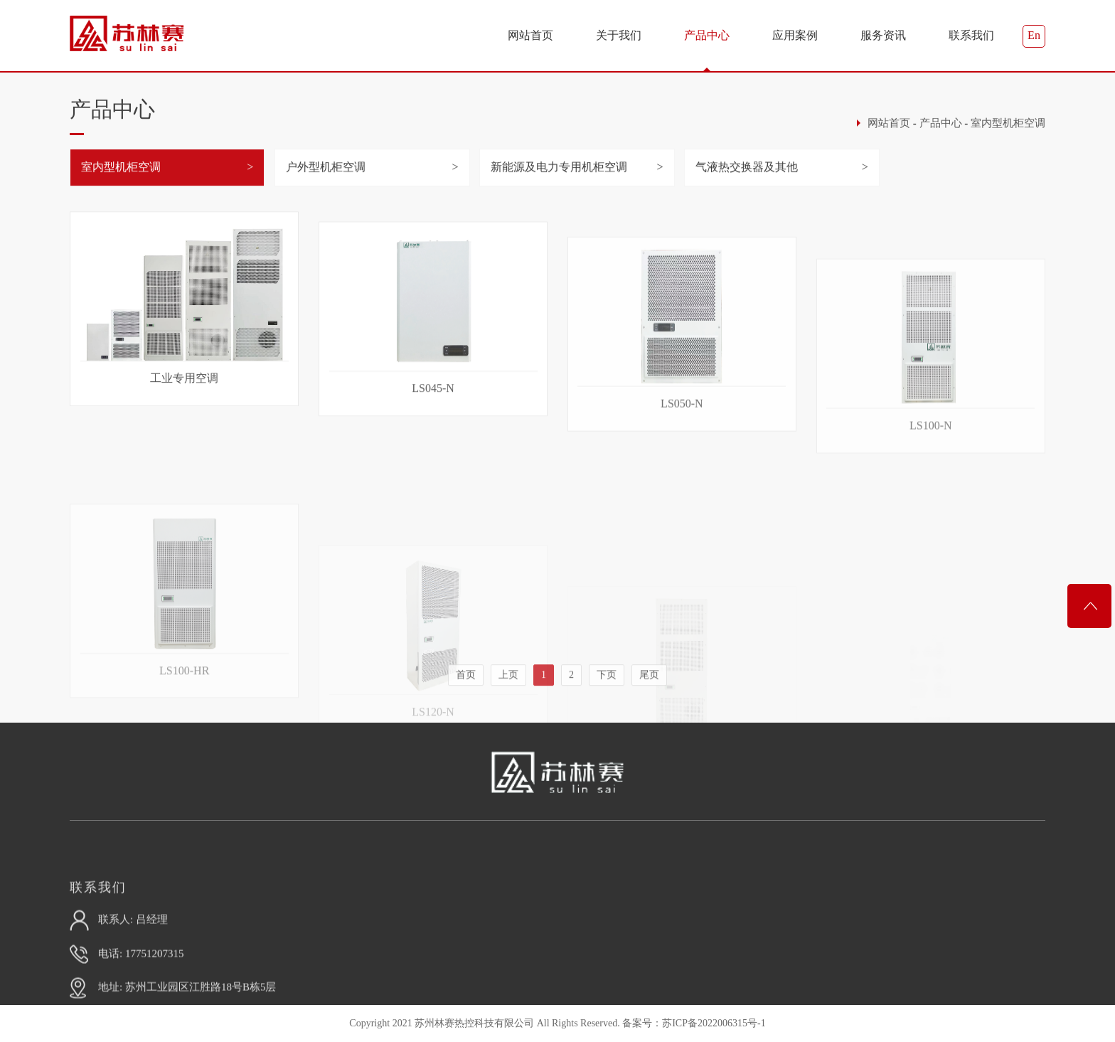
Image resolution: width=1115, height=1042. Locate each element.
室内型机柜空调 (1008, 131)
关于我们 (618, 35)
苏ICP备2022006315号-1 (713, 1023)
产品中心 (707, 35)
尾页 (649, 703)
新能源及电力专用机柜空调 (559, 178)
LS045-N (433, 445)
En (1034, 35)
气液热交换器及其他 (746, 178)
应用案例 (795, 35)
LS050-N (682, 483)
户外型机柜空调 (326, 178)
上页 (508, 703)
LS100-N (930, 527)
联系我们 (971, 35)
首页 (466, 703)
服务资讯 (883, 35)
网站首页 (530, 35)
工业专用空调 (184, 417)
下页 (607, 703)
